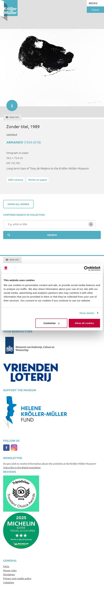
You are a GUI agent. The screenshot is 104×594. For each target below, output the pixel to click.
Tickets (95, 9)
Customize (51, 323)
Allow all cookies (84, 323)
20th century (15, 179)
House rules (10, 570)
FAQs (6, 566)
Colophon (8, 582)
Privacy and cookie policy (17, 578)
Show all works (18, 204)
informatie (10, 104)
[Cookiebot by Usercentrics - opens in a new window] (86, 268)
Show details (86, 313)
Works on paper (37, 179)
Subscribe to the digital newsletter (22, 467)
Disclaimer (9, 574)
